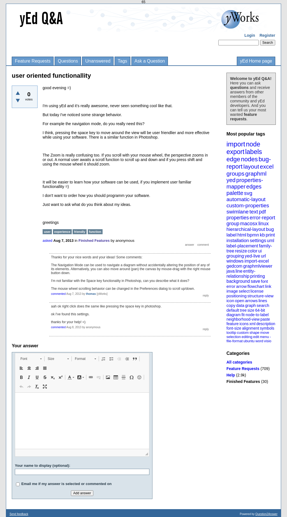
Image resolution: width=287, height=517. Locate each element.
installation (237, 240)
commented (58, 293)
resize (241, 251)
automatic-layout (245, 199)
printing (257, 276)
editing (247, 337)
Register (267, 35)
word (259, 341)
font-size (233, 328)
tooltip (231, 332)
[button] (31, 359)
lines (262, 300)
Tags (122, 61)
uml (270, 240)
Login (249, 35)
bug (270, 229)
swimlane (237, 212)
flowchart (255, 286)
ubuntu (249, 341)
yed (230, 180)
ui (259, 251)
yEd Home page (256, 61)
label (231, 235)
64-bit (260, 310)
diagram (233, 315)
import (235, 144)
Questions (68, 61)
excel (267, 166)
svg (248, 193)
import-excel (256, 261)
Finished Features (243, 381)
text (253, 212)
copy (230, 305)
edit (256, 337)
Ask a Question (150, 61)
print (270, 235)
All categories (239, 362)
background (238, 281)
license (257, 291)
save (255, 281)
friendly (79, 231)
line (238, 271)
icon (230, 300)
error (230, 286)
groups (235, 173)
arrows (251, 300)
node (253, 144)
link (268, 286)
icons (244, 323)
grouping (235, 256)
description (265, 323)
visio (267, 341)
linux (263, 223)
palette (234, 193)
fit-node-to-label (255, 315)
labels (253, 151)
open (239, 300)
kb (262, 235)
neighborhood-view (243, 319)
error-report (262, 217)
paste (265, 319)
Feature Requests (32, 61)
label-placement (242, 245)
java (230, 271)
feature (232, 323)
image (232, 291)
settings (258, 240)
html (241, 235)
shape (254, 332)
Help (230, 375)
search (263, 305)
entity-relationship (240, 274)
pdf (262, 212)
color (253, 251)
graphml (256, 173)
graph (250, 305)
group (232, 223)
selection (233, 337)
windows (235, 261)
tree (243, 310)
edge (233, 159)
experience (62, 231)
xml (252, 323)
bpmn (253, 235)
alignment (250, 328)
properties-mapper (244, 183)
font (264, 281)
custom (243, 332)
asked (47, 240)
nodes (249, 159)
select (244, 291)
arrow (241, 286)
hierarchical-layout (245, 229)
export (235, 151)
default (232, 310)
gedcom (234, 266)
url (263, 256)
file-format (234, 341)
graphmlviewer (257, 266)
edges (254, 186)
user (47, 231)
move (264, 332)
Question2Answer (266, 514)
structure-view (260, 295)
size (250, 310)
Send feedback (19, 514)
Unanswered (97, 61)
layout (251, 166)
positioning (236, 295)
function (95, 231)
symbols (267, 328)
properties (237, 217)
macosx (249, 223)
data (240, 305)
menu (264, 337)
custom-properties (247, 205)
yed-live (252, 256)
